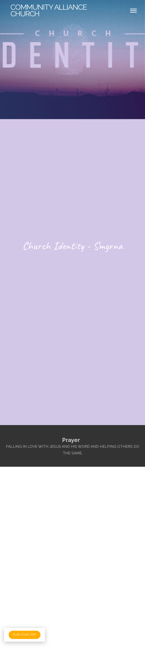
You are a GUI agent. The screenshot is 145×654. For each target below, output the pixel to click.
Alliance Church (48, 10)
